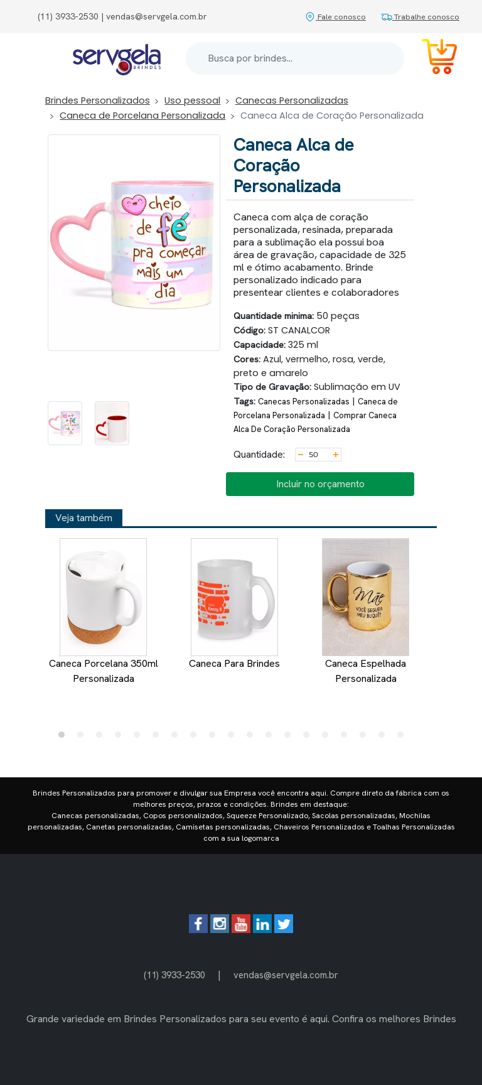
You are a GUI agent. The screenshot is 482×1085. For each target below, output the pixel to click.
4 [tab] (121, 737)
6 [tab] (159, 737)
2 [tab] (83, 737)
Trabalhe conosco (420, 16)
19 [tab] (403, 737)
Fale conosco (335, 16)
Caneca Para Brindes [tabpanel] (234, 604)
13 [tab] (290, 737)
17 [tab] (366, 737)
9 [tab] (215, 737)
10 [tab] (234, 737)
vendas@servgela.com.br (285, 975)
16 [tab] (347, 737)
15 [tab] (328, 737)
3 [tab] (102, 737)
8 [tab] (196, 737)
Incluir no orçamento (320, 483)
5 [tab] (140, 737)
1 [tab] (64, 737)
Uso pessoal (192, 100)
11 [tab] (253, 737)
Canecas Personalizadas (291, 100)
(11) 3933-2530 (174, 975)
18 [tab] (384, 737)
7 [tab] (177, 737)
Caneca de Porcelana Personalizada (142, 115)
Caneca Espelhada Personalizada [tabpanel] (365, 611)
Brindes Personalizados (97, 100)
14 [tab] (309, 737)
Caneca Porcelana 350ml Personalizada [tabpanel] (103, 611)
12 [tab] (271, 737)
